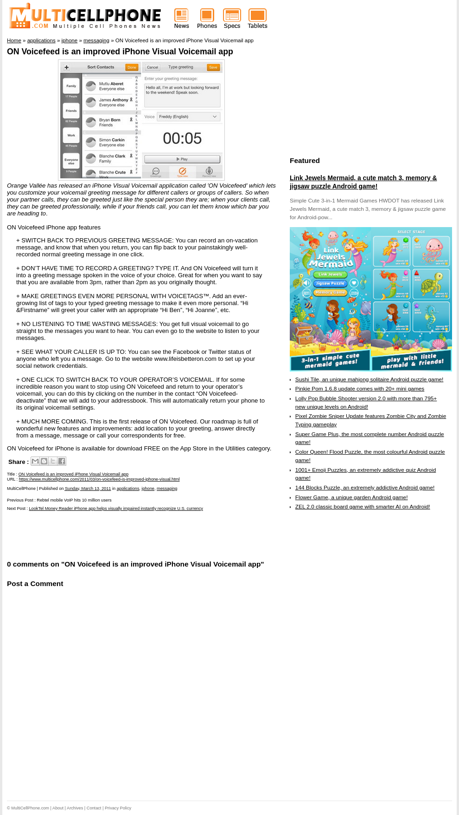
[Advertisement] (115, 535)
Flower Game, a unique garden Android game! (351, 497)
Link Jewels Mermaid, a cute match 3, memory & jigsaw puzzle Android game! (363, 182)
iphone (147, 488)
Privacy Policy (118, 808)
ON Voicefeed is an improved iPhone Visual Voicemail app (120, 51)
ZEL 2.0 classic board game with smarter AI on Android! (362, 506)
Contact (94, 808)
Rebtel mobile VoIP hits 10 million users (74, 500)
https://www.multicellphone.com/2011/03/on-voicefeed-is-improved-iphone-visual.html (99, 479)
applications (128, 488)
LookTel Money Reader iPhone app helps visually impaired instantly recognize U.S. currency (116, 508)
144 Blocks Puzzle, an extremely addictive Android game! (364, 487)
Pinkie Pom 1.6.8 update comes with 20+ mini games (359, 388)
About (58, 808)
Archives (75, 808)
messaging (167, 488)
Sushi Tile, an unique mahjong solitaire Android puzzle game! (369, 379)
